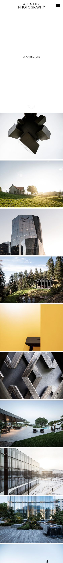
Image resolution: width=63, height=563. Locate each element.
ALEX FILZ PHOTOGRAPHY (31, 5)
